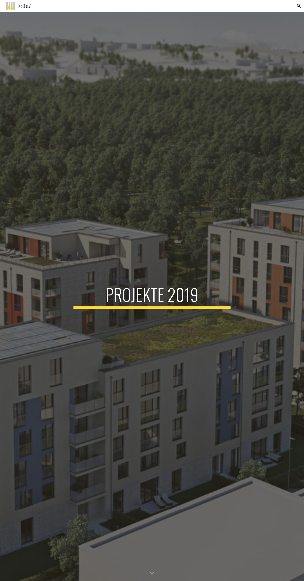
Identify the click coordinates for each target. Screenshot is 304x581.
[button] (299, 6)
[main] (152, 296)
